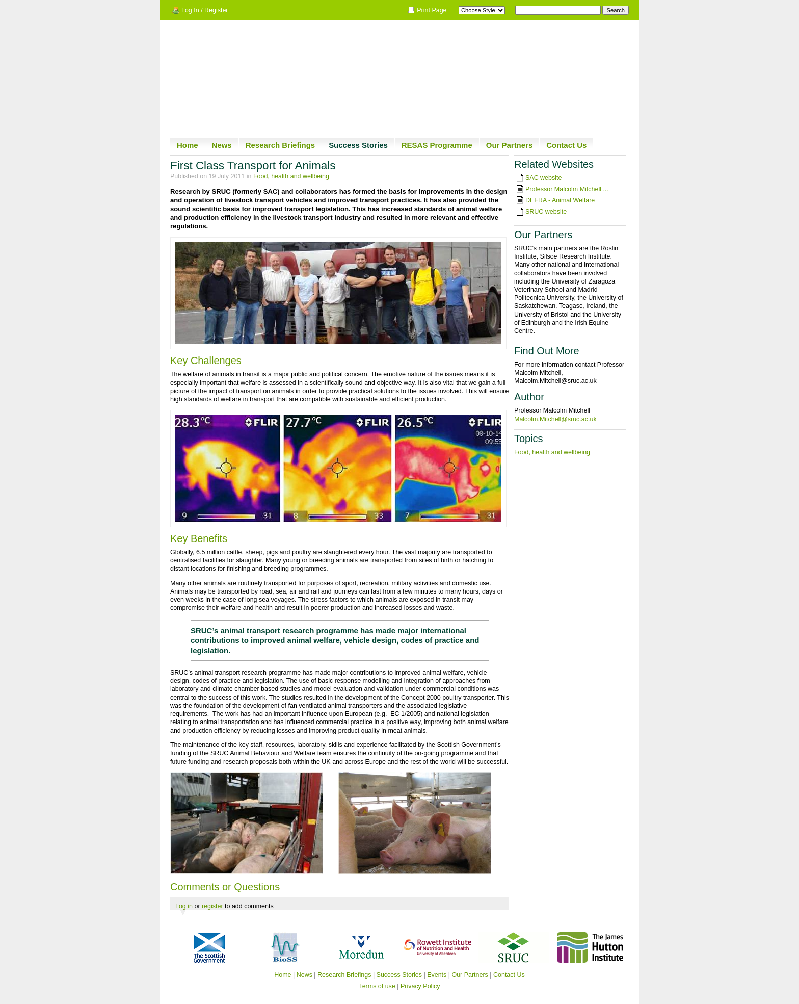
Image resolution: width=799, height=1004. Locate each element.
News (222, 145)
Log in (184, 906)
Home (187, 145)
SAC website (543, 178)
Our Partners (509, 145)
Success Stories (358, 145)
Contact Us (566, 145)
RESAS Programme (437, 145)
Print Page (431, 10)
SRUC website (546, 211)
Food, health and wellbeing (291, 176)
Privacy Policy (420, 986)
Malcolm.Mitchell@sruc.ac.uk (555, 419)
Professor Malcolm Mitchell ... (566, 189)
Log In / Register (204, 10)
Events (436, 975)
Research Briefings (280, 145)
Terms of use (377, 986)
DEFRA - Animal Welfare (560, 200)
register (212, 906)
